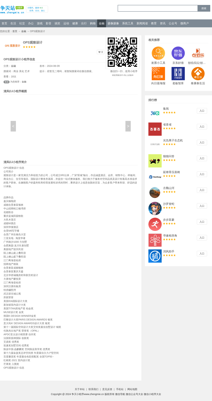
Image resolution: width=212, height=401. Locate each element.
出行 (84, 23)
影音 (48, 23)
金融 (101, 23)
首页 (4, 23)
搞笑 (57, 23)
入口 (201, 110)
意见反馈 (107, 389)
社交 (22, 23)
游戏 (40, 23)
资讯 (163, 23)
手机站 (119, 389)
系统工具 (127, 23)
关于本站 (80, 389)
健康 (75, 23)
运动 (66, 23)
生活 (13, 23)
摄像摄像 (113, 23)
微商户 (184, 23)
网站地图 (132, 389)
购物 (93, 23)
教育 (154, 23)
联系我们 (93, 389)
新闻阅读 (142, 23)
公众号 (173, 23)
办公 (31, 23)
